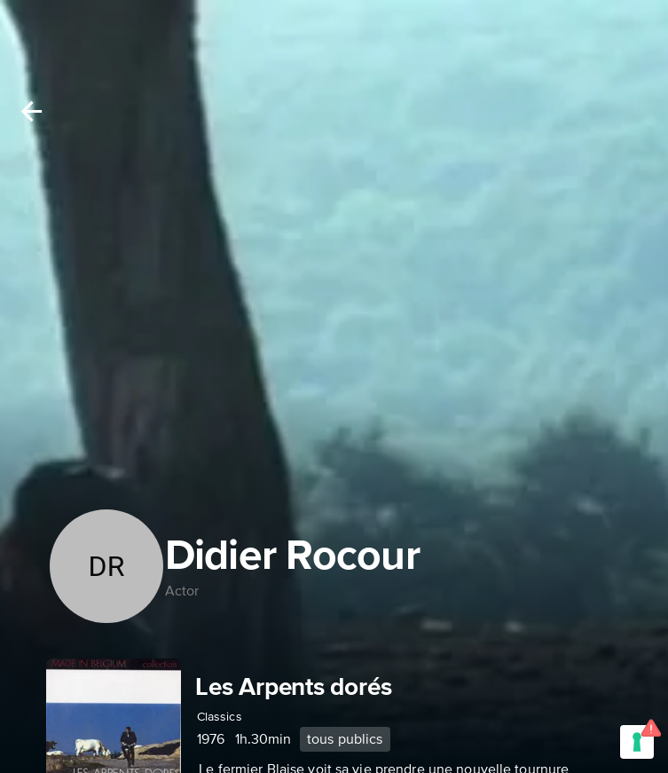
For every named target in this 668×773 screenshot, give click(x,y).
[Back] (31, 111)
